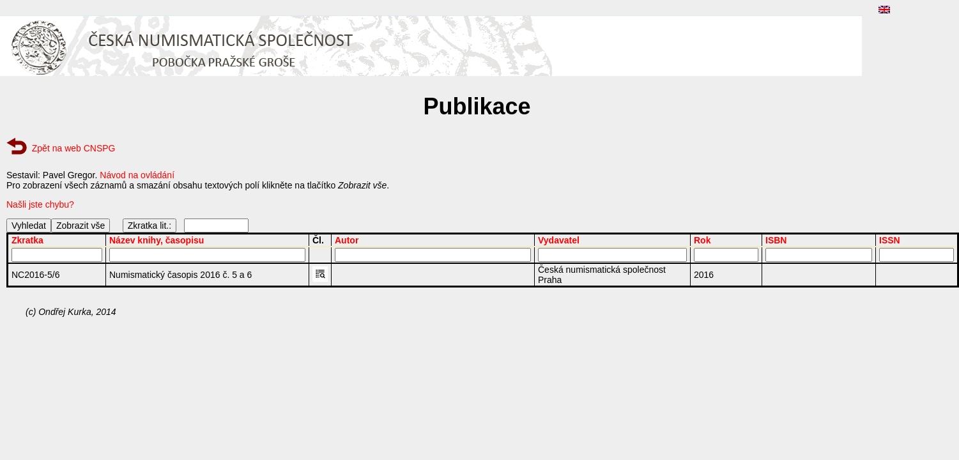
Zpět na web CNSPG (74, 148)
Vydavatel (558, 240)
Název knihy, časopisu (156, 240)
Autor (346, 240)
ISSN (889, 240)
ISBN (775, 240)
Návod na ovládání (137, 175)
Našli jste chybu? (40, 204)
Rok (702, 240)
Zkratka (27, 240)
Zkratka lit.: (149, 225)
